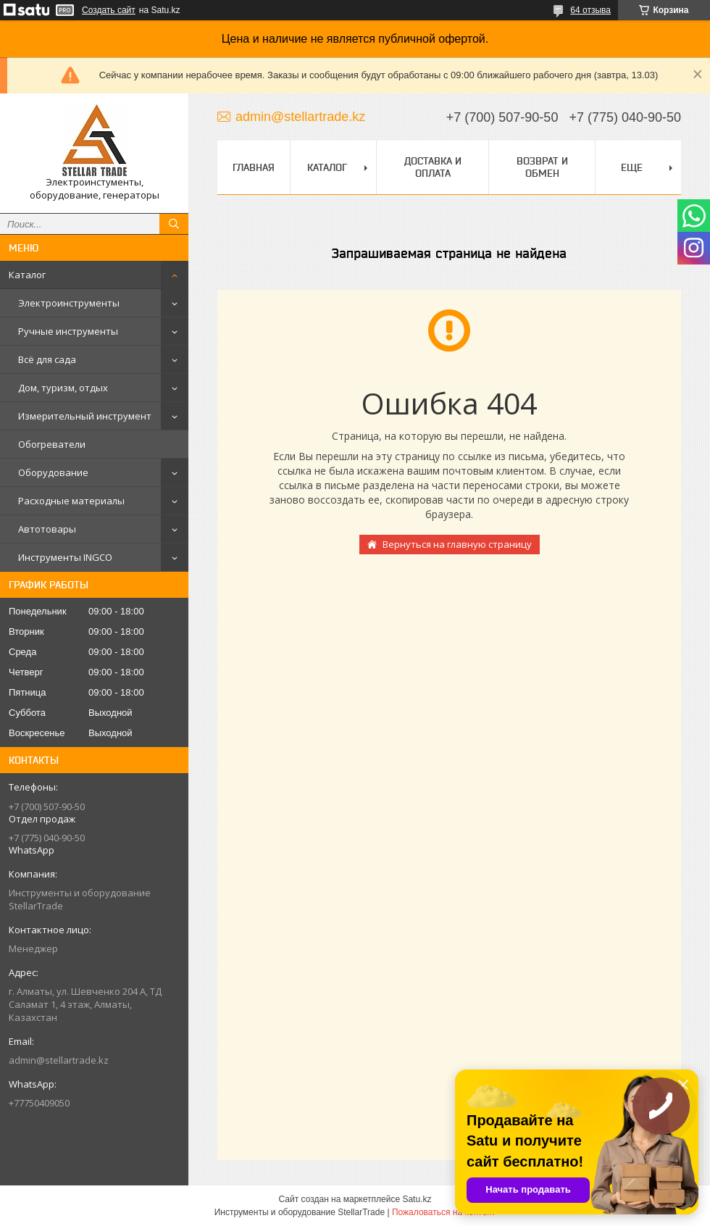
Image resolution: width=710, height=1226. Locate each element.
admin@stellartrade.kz (59, 1060)
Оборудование (53, 472)
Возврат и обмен (542, 167)
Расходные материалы (71, 500)
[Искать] (173, 224)
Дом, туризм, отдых (63, 387)
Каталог (27, 274)
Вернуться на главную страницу (457, 544)
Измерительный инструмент (84, 415)
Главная (254, 167)
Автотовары (47, 528)
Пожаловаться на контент (444, 1212)
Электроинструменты (69, 302)
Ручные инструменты (68, 331)
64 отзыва (590, 10)
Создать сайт (108, 10)
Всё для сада (47, 359)
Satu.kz (416, 1199)
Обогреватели (51, 444)
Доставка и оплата (433, 167)
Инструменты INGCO (65, 557)
